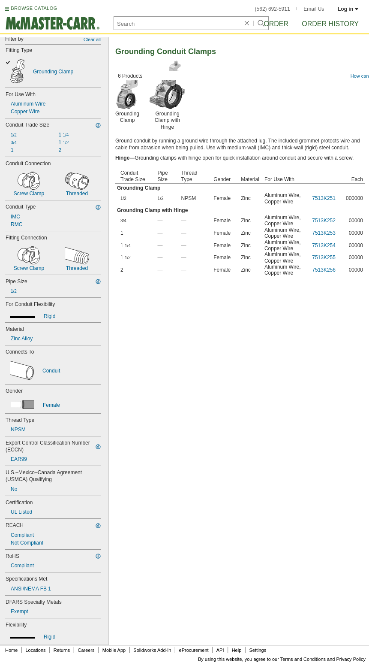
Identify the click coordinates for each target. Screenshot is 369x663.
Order (276, 23)
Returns (62, 650)
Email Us (313, 9)
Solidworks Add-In (152, 650)
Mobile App (114, 650)
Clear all (92, 39)
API (220, 650)
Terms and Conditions (303, 659)
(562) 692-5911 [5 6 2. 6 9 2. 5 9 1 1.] (272, 9)
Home (11, 650)
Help (237, 650)
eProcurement (194, 650)
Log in (348, 9)
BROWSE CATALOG (34, 8)
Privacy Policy (351, 659)
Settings (257, 650)
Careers (86, 650)
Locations (36, 650)
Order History (330, 23)
